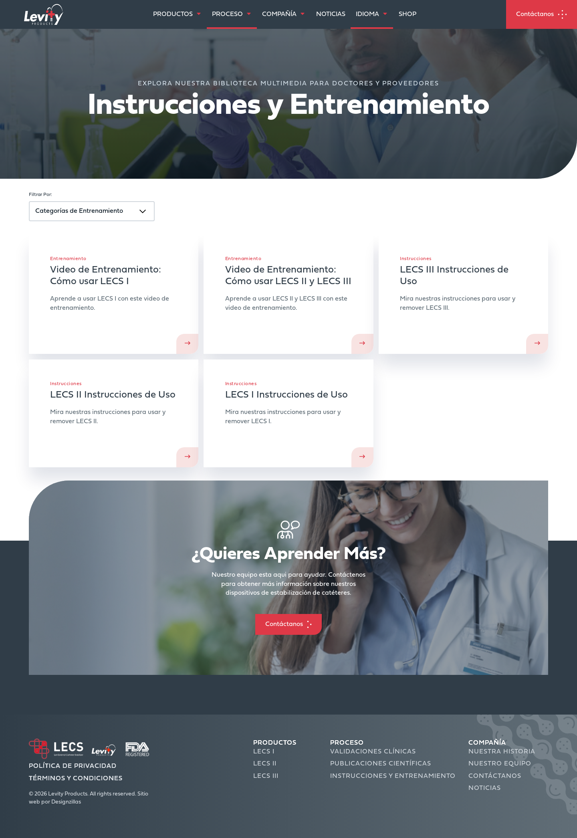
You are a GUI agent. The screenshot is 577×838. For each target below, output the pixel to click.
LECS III (265, 776)
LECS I (263, 752)
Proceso (347, 743)
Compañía (487, 743)
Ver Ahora (288, 294)
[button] (288, 624)
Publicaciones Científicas (380, 764)
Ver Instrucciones (463, 294)
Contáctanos (494, 776)
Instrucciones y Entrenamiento (393, 776)
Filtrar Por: (40, 194)
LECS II (264, 764)
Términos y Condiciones (76, 778)
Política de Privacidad (73, 766)
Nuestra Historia (501, 752)
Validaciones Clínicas (373, 752)
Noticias (484, 788)
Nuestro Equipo (499, 764)
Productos (275, 743)
